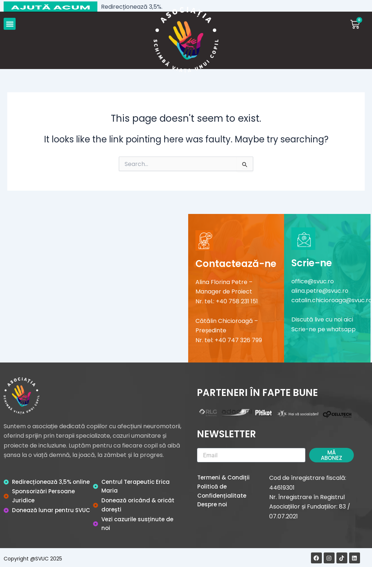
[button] (10, 24)
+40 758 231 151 (237, 301)
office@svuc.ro (312, 281)
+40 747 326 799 (238, 340)
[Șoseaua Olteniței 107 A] (94, 286)
